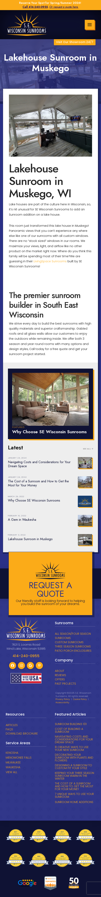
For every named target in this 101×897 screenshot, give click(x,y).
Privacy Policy (62, 699)
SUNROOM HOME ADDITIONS (74, 802)
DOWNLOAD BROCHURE (22, 734)
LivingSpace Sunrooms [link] (50, 261)
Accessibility (62, 702)
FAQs (9, 729)
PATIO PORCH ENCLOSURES (73, 651)
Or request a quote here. (63, 7)
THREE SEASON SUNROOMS (73, 646)
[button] (89, 25)
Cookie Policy (80, 699)
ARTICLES (12, 725)
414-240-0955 (38, 7)
